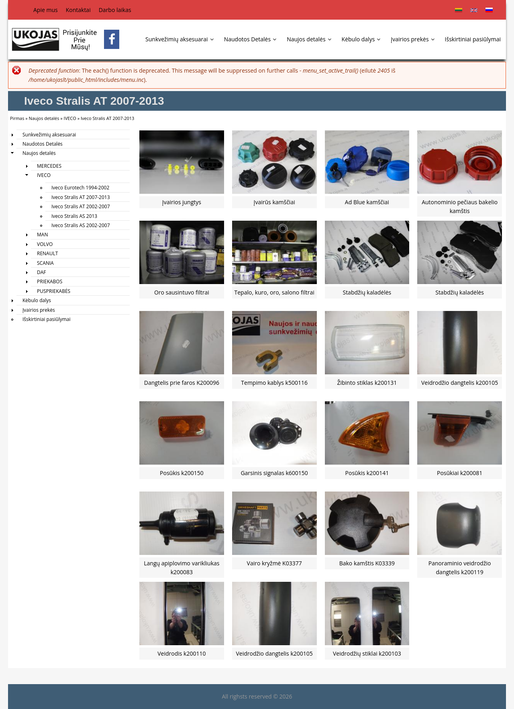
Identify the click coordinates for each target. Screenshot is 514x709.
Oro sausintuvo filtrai (181, 292)
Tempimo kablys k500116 (274, 382)
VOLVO (45, 244)
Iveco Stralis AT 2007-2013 (80, 197)
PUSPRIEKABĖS (53, 291)
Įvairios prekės (412, 39)
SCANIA (45, 263)
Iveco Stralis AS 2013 (74, 216)
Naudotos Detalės (250, 39)
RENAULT (47, 253)
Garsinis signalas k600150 (274, 473)
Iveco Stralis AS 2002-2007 (80, 225)
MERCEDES (49, 166)
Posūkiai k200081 (459, 473)
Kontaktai (78, 10)
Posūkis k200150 (182, 473)
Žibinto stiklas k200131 (367, 382)
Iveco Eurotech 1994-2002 (80, 187)
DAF (41, 272)
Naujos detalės (309, 39)
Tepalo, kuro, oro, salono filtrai (274, 292)
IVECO (70, 118)
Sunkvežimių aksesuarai (179, 39)
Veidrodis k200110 (181, 653)
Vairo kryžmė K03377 (274, 563)
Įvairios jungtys (181, 202)
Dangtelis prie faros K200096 (181, 382)
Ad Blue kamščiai (367, 202)
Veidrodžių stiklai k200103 (367, 653)
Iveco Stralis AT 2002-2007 (80, 206)
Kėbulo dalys (361, 39)
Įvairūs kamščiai (274, 202)
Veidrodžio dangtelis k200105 (459, 382)
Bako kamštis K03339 (367, 563)
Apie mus (45, 10)
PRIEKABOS (49, 281)
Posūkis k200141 (367, 473)
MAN (42, 234)
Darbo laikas (115, 10)
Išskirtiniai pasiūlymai (473, 39)
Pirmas (17, 118)
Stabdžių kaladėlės (367, 292)
